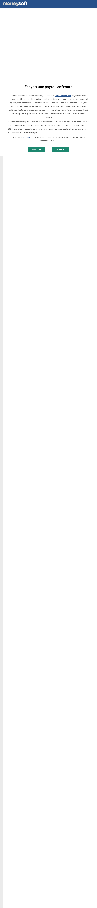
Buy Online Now (9, 833)
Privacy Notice (8, 850)
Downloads (7, 827)
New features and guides (13, 877)
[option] (48, 674)
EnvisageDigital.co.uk (53, 905)
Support (6, 830)
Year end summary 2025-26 (14, 874)
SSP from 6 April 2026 (11, 881)
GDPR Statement (10, 860)
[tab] (44, 703)
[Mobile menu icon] (91, 3)
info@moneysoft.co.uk (15, 782)
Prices (5, 837)
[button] (5, 677)
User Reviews (27, 113)
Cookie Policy (8, 857)
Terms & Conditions (11, 854)
